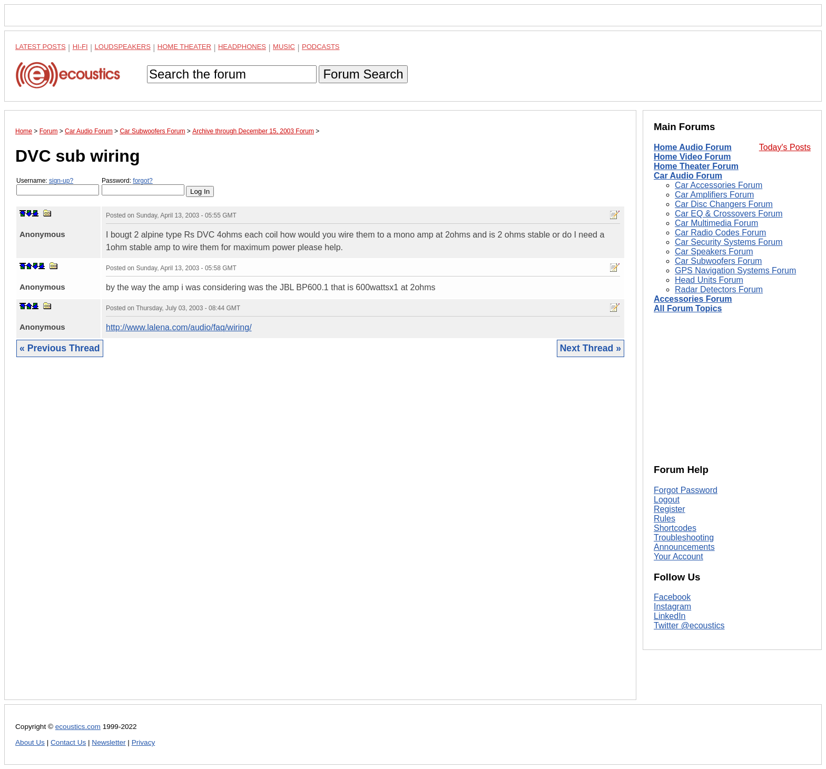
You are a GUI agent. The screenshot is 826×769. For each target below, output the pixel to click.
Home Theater (184, 47)
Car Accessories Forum (718, 185)
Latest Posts (40, 47)
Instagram (672, 606)
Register (669, 509)
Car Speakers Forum (714, 251)
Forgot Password (685, 490)
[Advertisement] (320, 536)
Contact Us (68, 742)
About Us (30, 742)
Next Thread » (590, 348)
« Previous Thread (59, 348)
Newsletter (108, 742)
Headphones (242, 47)
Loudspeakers (123, 47)
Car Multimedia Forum (716, 223)
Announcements (684, 547)
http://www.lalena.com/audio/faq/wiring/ (179, 327)
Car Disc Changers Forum (724, 204)
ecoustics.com (78, 727)
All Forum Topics (688, 308)
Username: (57, 186)
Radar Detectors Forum (719, 289)
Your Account (678, 556)
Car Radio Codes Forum (720, 232)
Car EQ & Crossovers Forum (728, 213)
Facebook (672, 597)
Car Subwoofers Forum (718, 261)
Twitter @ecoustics (689, 625)
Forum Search (363, 74)
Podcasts (321, 47)
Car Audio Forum (688, 175)
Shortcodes (675, 528)
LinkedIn (670, 616)
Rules (664, 518)
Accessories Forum (693, 298)
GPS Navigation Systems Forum (735, 270)
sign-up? (61, 180)
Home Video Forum (692, 156)
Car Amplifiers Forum (714, 194)
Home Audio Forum (693, 147)
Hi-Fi (80, 47)
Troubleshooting (684, 537)
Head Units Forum (709, 279)
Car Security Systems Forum (728, 242)
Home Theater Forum (696, 166)
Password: (143, 186)
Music (284, 47)
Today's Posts (785, 147)
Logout (667, 499)
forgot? (142, 180)
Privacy (143, 742)
